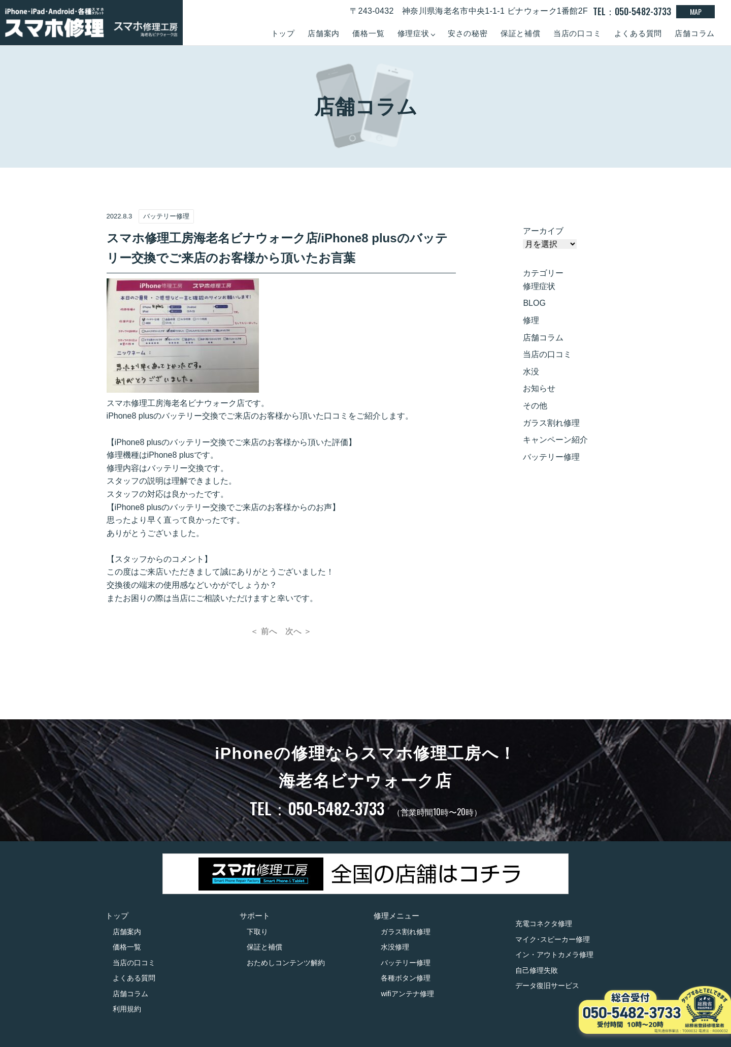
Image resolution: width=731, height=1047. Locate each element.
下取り (257, 932)
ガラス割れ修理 (551, 423)
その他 (535, 405)
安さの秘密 (468, 33)
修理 (531, 320)
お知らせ (539, 388)
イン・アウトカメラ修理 (554, 954)
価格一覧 (368, 33)
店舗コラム (695, 33)
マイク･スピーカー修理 (552, 939)
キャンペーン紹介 (555, 439)
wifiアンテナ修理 (407, 994)
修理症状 (539, 286)
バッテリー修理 (551, 457)
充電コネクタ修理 (543, 923)
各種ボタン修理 (405, 978)
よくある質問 (638, 33)
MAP (696, 11)
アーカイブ (543, 231)
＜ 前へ (263, 631)
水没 (531, 371)
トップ (283, 33)
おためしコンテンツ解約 (286, 963)
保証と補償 (521, 33)
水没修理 (395, 947)
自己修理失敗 (536, 970)
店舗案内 (324, 33)
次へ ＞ (298, 631)
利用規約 (127, 1009)
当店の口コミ (577, 33)
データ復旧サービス (547, 985)
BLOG (534, 303)
